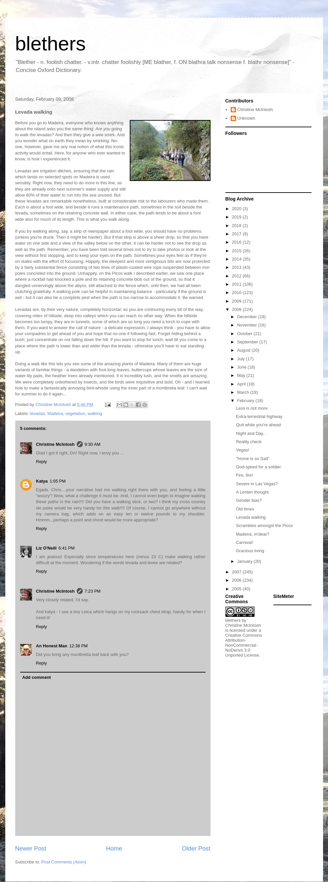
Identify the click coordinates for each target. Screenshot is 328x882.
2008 (237, 309)
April (242, 384)
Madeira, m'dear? (252, 534)
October (245, 333)
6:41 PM (66, 548)
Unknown (246, 118)
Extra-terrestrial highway (259, 416)
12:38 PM (78, 645)
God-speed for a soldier (258, 466)
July (241, 358)
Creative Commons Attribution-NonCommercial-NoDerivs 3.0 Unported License (243, 645)
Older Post (196, 848)
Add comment (36, 677)
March (243, 392)
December (247, 316)
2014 (237, 259)
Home (114, 848)
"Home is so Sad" (252, 458)
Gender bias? (249, 500)
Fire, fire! (244, 475)
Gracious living (250, 550)
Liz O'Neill (46, 548)
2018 (237, 225)
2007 (237, 571)
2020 (237, 208)
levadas (37, 413)
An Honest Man (52, 645)
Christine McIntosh (55, 444)
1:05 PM (58, 481)
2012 (237, 275)
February (246, 400)
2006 (237, 580)
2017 (237, 233)
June (242, 367)
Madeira (55, 413)
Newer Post (30, 848)
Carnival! (244, 542)
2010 (237, 292)
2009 (237, 301)
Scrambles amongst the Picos (264, 525)
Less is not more (251, 408)
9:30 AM (93, 444)
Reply (41, 461)
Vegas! (242, 449)
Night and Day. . (251, 433)
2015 (237, 250)
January (245, 561)
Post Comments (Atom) (63, 861)
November (247, 325)
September (248, 341)
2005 (237, 588)
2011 (237, 284)
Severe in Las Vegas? (257, 483)
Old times (245, 508)
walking (95, 413)
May (241, 375)
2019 (237, 216)
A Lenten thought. (253, 492)
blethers (50, 43)
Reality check (248, 441)
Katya (42, 481)
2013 (237, 267)
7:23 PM (93, 591)
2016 (237, 242)
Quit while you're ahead (258, 424)
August (244, 350)
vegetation (75, 413)
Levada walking (251, 517)
